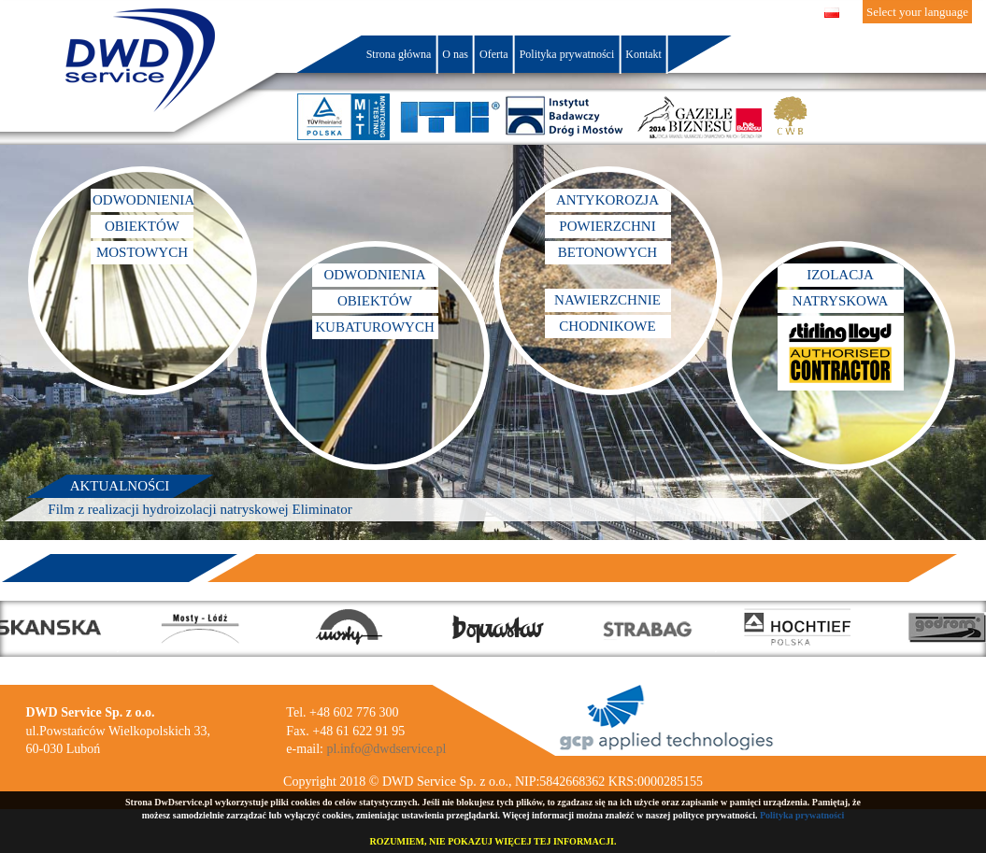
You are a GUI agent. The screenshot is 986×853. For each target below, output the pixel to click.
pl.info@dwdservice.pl (387, 749)
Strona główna (399, 54)
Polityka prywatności (802, 815)
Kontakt (643, 54)
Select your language (917, 12)
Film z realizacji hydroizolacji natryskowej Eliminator (199, 509)
